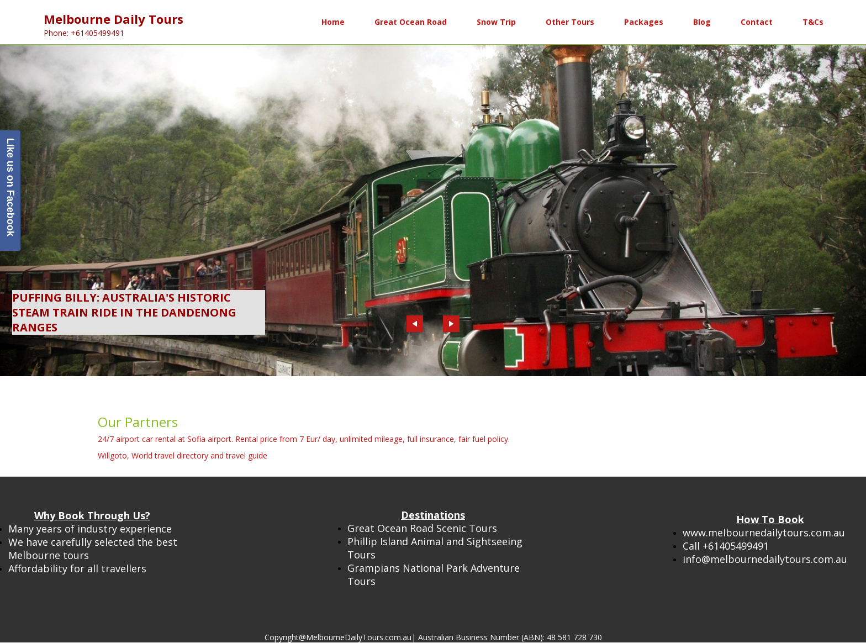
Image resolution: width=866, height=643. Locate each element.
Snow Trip (496, 22)
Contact (757, 22)
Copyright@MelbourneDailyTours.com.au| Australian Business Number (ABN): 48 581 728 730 (433, 637)
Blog (702, 22)
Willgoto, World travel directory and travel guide (182, 455)
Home (333, 22)
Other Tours (570, 22)
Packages (643, 22)
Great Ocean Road (410, 22)
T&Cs (812, 22)
